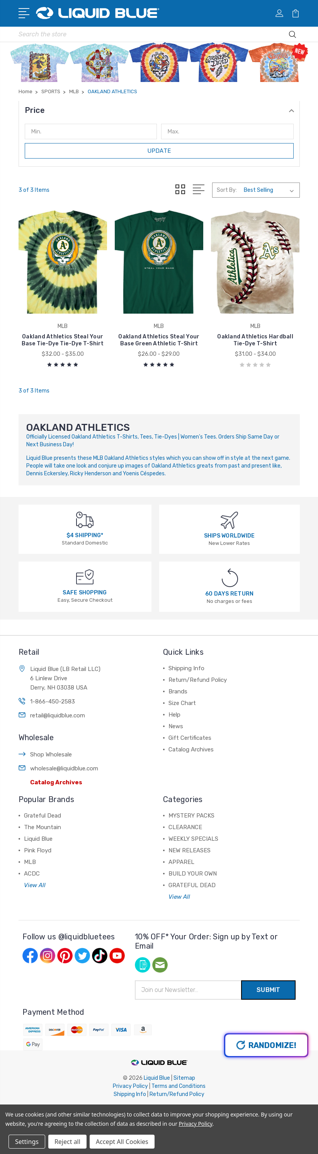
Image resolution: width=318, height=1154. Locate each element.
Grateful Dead (42, 815)
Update (159, 150)
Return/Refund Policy (197, 679)
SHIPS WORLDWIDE (229, 536)
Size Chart (182, 703)
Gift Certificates (189, 737)
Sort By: (227, 190)
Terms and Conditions (178, 1086)
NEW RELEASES (189, 850)
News (175, 726)
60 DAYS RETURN (229, 594)
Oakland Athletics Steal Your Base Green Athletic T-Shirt (158, 340)
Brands (177, 691)
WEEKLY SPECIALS (193, 838)
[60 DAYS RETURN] (230, 577)
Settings (27, 1141)
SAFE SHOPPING (85, 592)
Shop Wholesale (51, 754)
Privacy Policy (130, 1086)
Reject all (67, 1141)
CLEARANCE (185, 827)
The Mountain (42, 827)
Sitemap (184, 1078)
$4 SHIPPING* (85, 535)
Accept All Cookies (122, 1141)
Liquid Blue (38, 838)
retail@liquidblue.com (57, 715)
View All (35, 885)
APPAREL (181, 862)
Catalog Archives (56, 782)
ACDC (32, 873)
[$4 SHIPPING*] (85, 519)
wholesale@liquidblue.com (64, 768)
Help (174, 714)
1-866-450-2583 (52, 701)
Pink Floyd (37, 850)
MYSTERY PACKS (191, 815)
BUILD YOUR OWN (192, 873)
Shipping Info (186, 668)
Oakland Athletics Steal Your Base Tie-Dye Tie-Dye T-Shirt (63, 340)
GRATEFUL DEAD (192, 885)
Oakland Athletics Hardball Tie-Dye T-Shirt (255, 340)
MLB (30, 862)
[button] (159, 110)
